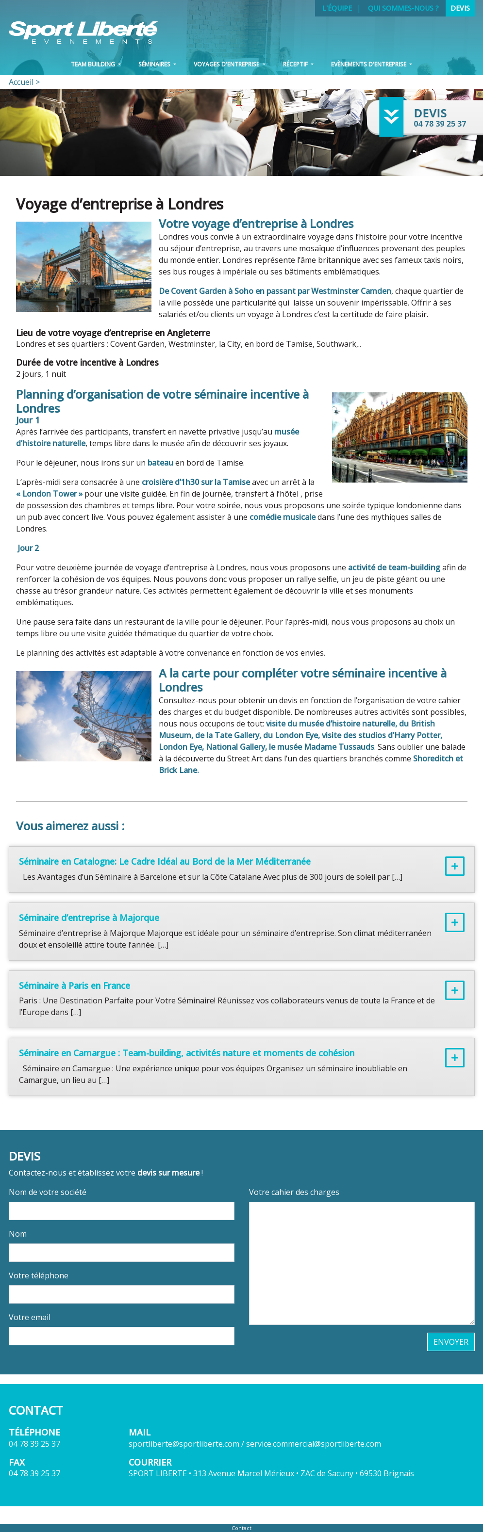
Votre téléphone (38, 1275)
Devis (460, 8)
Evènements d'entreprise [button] (369, 64)
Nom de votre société (47, 1192)
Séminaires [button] (155, 64)
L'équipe (337, 8)
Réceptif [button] (296, 64)
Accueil (21, 82)
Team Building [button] (94, 64)
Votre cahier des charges (294, 1192)
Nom (18, 1233)
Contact (241, 1528)
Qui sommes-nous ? (403, 8)
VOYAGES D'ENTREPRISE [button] (227, 64)
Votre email (29, 1317)
